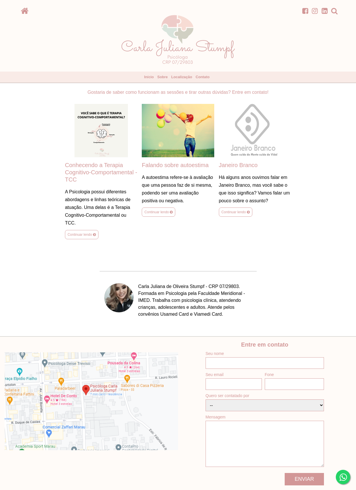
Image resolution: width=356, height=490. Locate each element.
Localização (181, 77)
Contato (202, 77)
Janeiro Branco (238, 165)
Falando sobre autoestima (175, 165)
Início (149, 77)
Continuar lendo (82, 235)
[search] (334, 11)
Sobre (162, 77)
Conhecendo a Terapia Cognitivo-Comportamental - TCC (101, 172)
